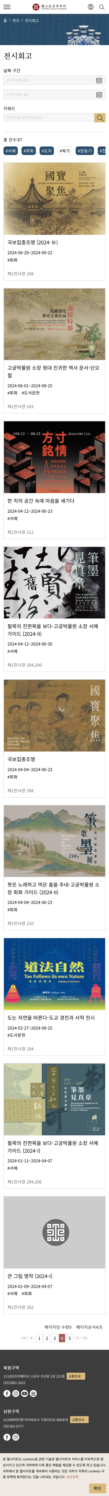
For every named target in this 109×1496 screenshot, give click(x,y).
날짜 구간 (11, 70)
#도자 (47, 151)
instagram (15, 1393)
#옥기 (65, 151)
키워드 (9, 108)
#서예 (11, 151)
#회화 (29, 151)
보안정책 (72, 1476)
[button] (91, 7)
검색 (100, 117)
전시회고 (32, 20)
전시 (15, 20)
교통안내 (75, 1376)
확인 (98, 1488)
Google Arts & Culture (33, 1393)
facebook (6, 1393)
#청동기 (85, 151)
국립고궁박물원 (49, 7)
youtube (24, 1393)
